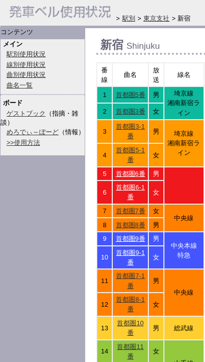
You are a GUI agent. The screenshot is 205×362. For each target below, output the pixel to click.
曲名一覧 (20, 85)
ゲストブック (26, 113)
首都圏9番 (130, 238)
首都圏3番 (130, 111)
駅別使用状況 (26, 54)
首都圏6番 (130, 173)
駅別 (128, 18)
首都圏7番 (130, 211)
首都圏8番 (130, 225)
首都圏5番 (130, 95)
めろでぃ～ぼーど (33, 132)
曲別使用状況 (26, 74)
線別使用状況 (26, 64)
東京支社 (156, 18)
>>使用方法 (23, 142)
